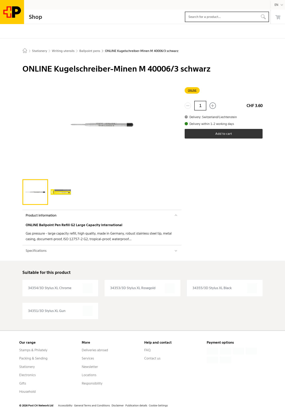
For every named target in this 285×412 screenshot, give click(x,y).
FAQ (147, 350)
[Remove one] (188, 105)
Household (27, 392)
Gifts (22, 383)
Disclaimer (118, 405)
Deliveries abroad (95, 350)
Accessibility (65, 405)
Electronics (27, 375)
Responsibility (92, 383)
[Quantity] (200, 105)
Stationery (27, 367)
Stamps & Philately (33, 350)
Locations (89, 375)
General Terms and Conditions (92, 405)
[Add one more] (212, 105)
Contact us (152, 358)
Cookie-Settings (158, 405)
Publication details (136, 405)
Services (88, 358)
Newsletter (90, 367)
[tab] (35, 192)
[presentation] (60, 288)
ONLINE (192, 90)
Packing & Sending (33, 358)
